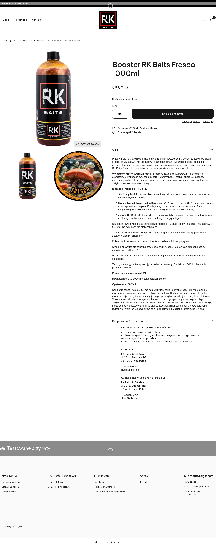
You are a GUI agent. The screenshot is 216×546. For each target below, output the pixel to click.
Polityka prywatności (104, 486)
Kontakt (144, 482)
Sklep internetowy (107, 542)
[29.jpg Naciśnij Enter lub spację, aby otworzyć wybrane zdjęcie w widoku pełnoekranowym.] (79, 176)
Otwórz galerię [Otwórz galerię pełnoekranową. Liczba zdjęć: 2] (87, 143)
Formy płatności (56, 482)
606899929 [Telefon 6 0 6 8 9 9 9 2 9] (190, 482)
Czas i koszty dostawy (59, 486)
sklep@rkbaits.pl (130, 369)
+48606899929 (130, 366)
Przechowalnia (9, 491)
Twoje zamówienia (11, 482)
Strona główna (9, 40)
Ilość (115, 105)
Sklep (25, 40)
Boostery (38, 40)
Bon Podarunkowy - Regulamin (109, 491)
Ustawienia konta (10, 486)
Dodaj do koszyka (172, 113)
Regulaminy (100, 482)
